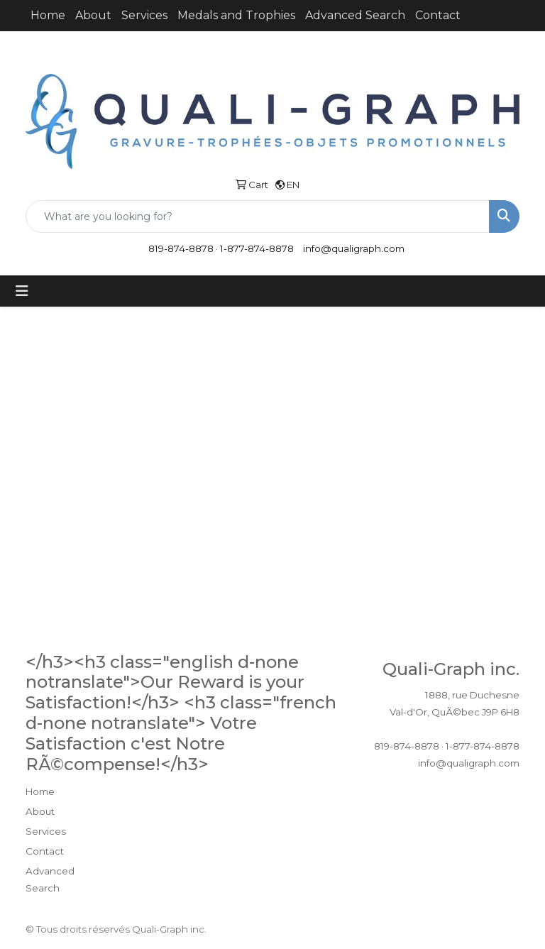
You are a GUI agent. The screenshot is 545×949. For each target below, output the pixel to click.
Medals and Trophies (236, 15)
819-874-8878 (181, 248)
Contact (438, 15)
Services (144, 15)
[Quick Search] (258, 216)
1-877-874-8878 (257, 248)
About (93, 15)
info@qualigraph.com (353, 248)
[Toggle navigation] (22, 291)
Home (48, 15)
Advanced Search (355, 15)
